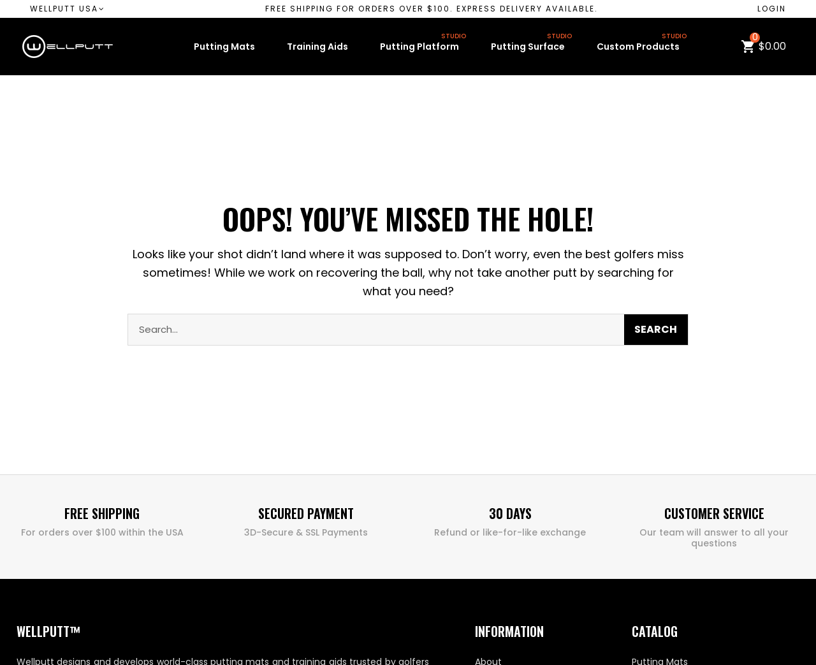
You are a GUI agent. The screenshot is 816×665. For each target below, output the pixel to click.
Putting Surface (532, 44)
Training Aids (317, 46)
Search (655, 329)
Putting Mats (224, 46)
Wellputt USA (68, 8)
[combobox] (366, 329)
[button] (432, 9)
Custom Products (643, 44)
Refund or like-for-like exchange (510, 532)
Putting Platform (424, 44)
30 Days (510, 513)
